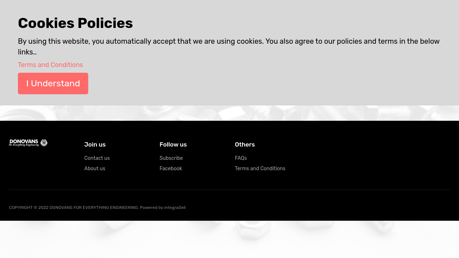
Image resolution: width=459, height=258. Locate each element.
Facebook (171, 169)
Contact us (97, 158)
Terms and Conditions (260, 169)
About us (94, 169)
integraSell (175, 207)
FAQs (241, 158)
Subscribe (171, 158)
